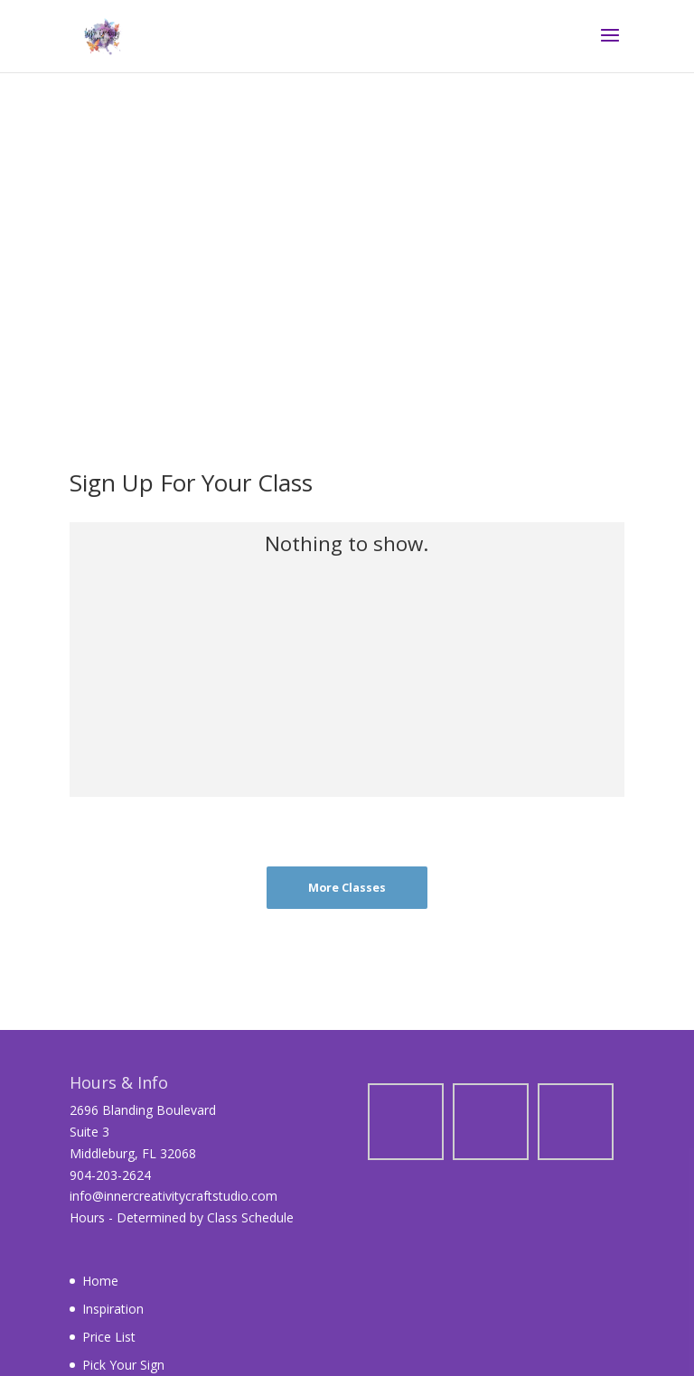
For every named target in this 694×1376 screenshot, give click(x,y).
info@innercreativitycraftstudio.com (173, 1195)
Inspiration (113, 1308)
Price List (109, 1336)
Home (100, 1280)
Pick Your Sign (123, 1364)
